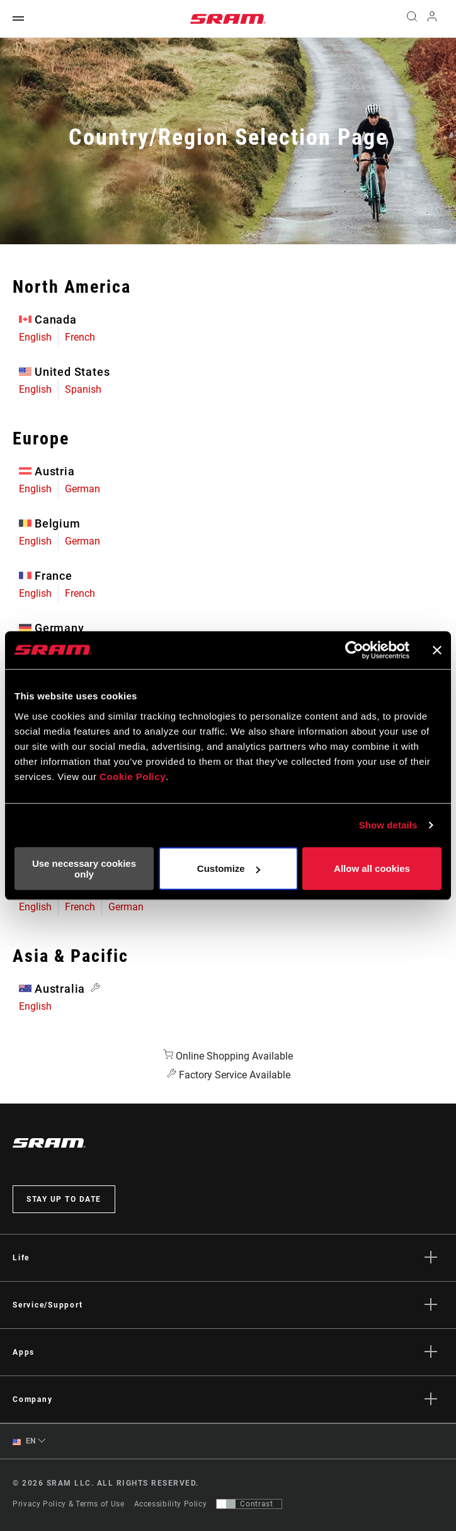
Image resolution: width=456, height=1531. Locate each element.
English (35, 337)
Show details (388, 825)
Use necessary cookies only (84, 868)
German (82, 489)
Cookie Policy (133, 776)
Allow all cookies (372, 868)
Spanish (83, 389)
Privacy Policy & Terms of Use (69, 1504)
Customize (228, 868)
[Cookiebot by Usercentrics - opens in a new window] (354, 650)
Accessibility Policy (170, 1504)
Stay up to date (63, 1199)
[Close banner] (437, 650)
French (80, 337)
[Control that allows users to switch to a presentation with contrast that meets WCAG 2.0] (249, 1504)
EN (24, 1441)
